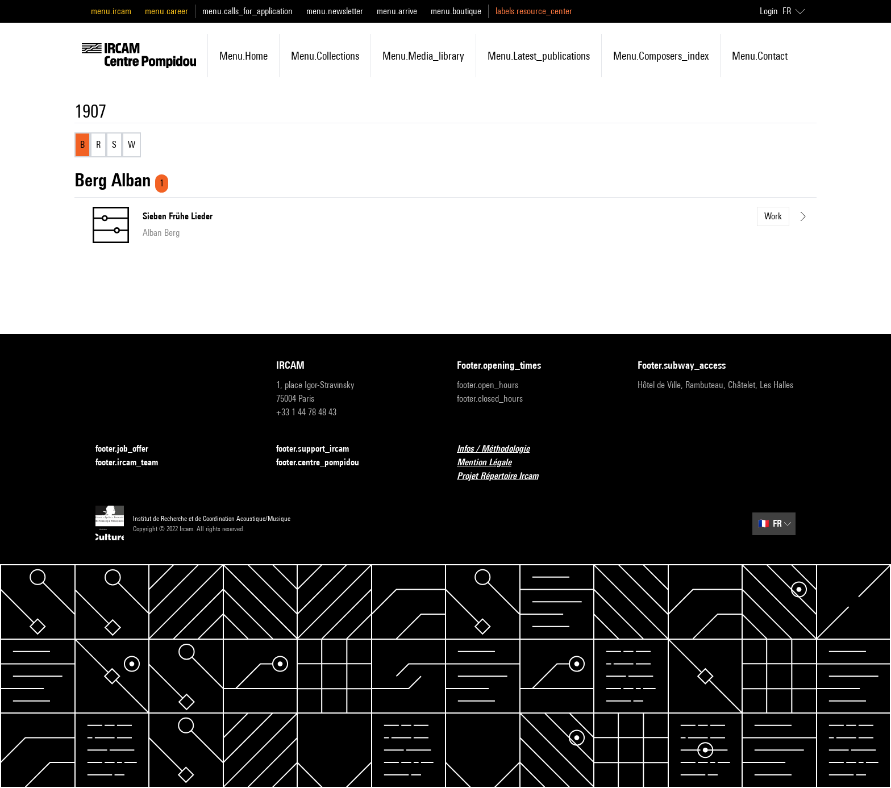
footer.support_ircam (319, 449)
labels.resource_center (534, 11)
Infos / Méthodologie (500, 449)
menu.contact (760, 55)
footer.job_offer (128, 449)
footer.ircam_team (133, 463)
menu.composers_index (661, 55)
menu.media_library (423, 55)
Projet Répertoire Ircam (504, 476)
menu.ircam (111, 11)
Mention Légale (491, 463)
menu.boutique (456, 11)
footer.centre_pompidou (324, 463)
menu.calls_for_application (247, 11)
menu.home (243, 55)
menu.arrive (397, 11)
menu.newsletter (334, 11)
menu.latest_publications (539, 55)
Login (769, 11)
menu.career (166, 11)
